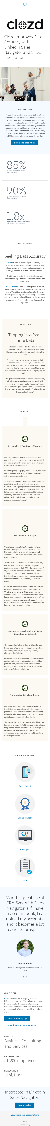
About (25, 1122)
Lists (25, 880)
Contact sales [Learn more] (24, 1105)
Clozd (9, 262)
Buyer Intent (25, 786)
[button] (23, 976)
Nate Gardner (12, 286)
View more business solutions (25, 1114)
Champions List (25, 817)
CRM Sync (25, 849)
